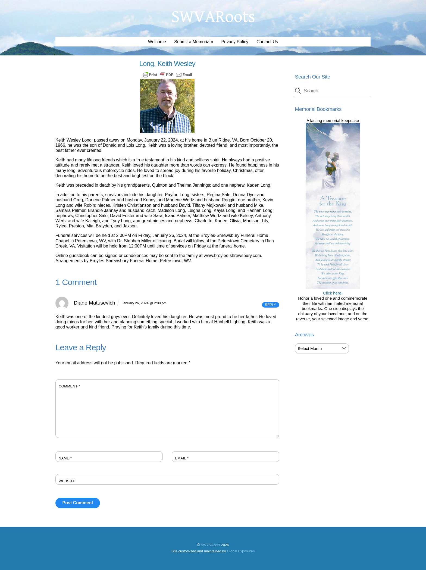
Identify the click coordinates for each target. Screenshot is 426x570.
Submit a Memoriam (193, 41)
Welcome (157, 41)
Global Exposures (241, 551)
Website (67, 481)
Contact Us (267, 41)
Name (65, 458)
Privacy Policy (234, 41)
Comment (69, 386)
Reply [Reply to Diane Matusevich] (270, 305)
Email (182, 458)
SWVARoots (210, 545)
